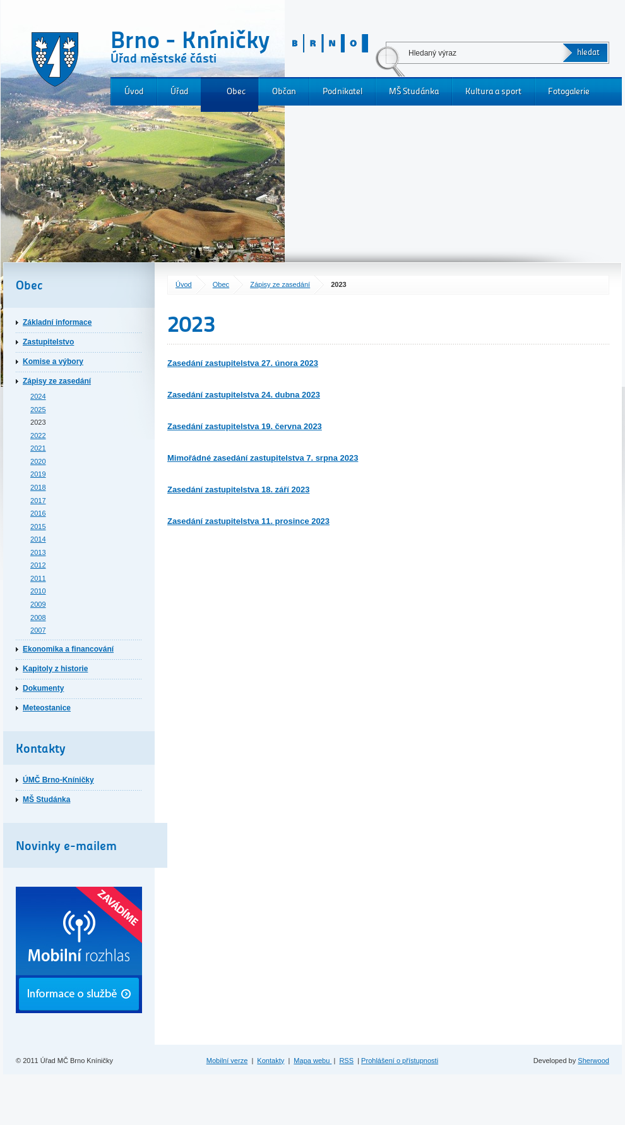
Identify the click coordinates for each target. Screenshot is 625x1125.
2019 (38, 474)
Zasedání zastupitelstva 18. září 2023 (238, 489)
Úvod (134, 91)
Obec (236, 91)
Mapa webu (312, 1060)
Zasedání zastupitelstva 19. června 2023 (244, 426)
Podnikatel (342, 91)
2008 (38, 617)
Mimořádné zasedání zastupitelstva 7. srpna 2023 (262, 458)
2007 (38, 630)
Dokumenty (43, 688)
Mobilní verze (227, 1060)
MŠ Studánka (414, 91)
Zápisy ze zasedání (280, 284)
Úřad (179, 91)
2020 (38, 461)
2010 (38, 591)
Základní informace (57, 322)
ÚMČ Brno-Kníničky (58, 779)
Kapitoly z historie (55, 668)
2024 (38, 396)
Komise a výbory (53, 361)
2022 (38, 435)
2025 (38, 409)
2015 (38, 526)
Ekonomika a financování (68, 649)
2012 (38, 565)
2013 (38, 552)
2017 (38, 500)
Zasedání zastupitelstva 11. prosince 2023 (248, 521)
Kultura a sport (493, 91)
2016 (38, 513)
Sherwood (593, 1060)
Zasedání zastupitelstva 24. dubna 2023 (243, 394)
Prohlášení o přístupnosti (399, 1060)
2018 (38, 487)
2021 (38, 448)
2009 (38, 604)
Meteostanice (47, 707)
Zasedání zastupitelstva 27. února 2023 (242, 363)
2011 (38, 578)
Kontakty (270, 1060)
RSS (346, 1060)
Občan (284, 91)
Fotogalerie (569, 91)
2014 (38, 539)
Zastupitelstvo (48, 342)
